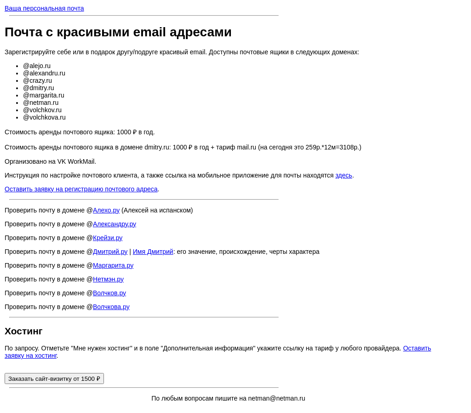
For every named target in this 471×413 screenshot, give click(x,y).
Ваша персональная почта (44, 8)
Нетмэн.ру (108, 279)
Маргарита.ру (113, 265)
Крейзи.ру (107, 237)
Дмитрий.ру (110, 251)
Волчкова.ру (111, 306)
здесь (343, 175)
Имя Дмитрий (153, 251)
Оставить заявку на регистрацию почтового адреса (81, 189)
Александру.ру (114, 224)
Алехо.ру (106, 210)
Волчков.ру (109, 293)
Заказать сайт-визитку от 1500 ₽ (54, 378)
